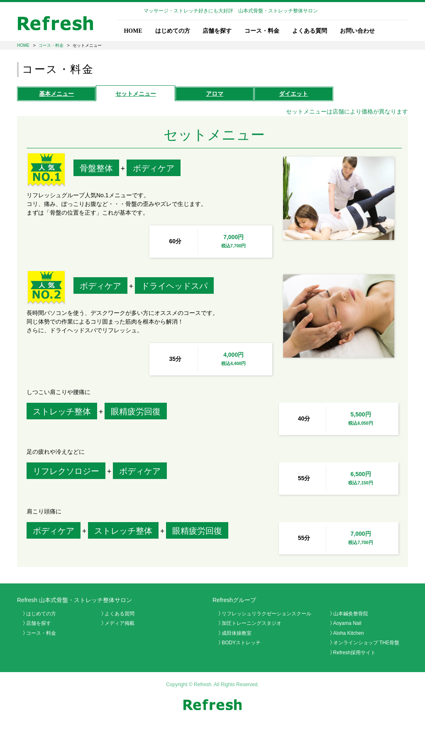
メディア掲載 (119, 623)
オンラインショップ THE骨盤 (366, 643)
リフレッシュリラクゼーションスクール (266, 614)
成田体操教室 (237, 633)
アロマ (214, 93)
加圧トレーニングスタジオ (251, 623)
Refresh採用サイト (354, 653)
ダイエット (293, 93)
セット (135, 93)
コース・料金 (261, 31)
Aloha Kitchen (348, 633)
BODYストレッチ (241, 643)
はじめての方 (172, 31)
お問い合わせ (357, 31)
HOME (133, 31)
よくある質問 (309, 31)
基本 (56, 93)
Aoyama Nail (347, 623)
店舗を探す (217, 31)
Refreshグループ (234, 600)
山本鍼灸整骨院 (350, 614)
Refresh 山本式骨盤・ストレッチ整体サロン (74, 600)
